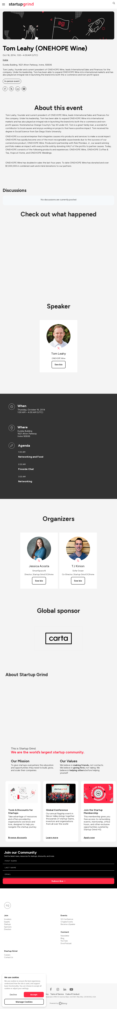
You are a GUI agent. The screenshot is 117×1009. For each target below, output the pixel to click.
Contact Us (8, 957)
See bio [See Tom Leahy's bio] (59, 364)
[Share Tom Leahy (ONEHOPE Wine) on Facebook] (5, 88)
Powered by (58, 1003)
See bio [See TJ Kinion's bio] (78, 580)
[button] (114, 3)
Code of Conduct (72, 994)
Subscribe (57, 881)
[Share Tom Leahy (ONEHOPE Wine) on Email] (24, 88)
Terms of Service (57, 994)
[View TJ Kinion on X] (78, 561)
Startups (7, 924)
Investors (7, 919)
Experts (7, 922)
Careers (7, 955)
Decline (13, 994)
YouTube (64, 941)
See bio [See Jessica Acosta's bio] (39, 580)
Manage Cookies (24, 1001)
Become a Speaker (68, 924)
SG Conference (67, 919)
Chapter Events (67, 922)
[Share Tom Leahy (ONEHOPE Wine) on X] (11, 88)
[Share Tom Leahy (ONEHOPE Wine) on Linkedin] (17, 88)
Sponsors (7, 927)
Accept (33, 994)
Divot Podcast (66, 943)
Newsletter (65, 936)
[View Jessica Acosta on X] (39, 561)
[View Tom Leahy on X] (58, 348)
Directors (7, 929)
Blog (62, 938)
